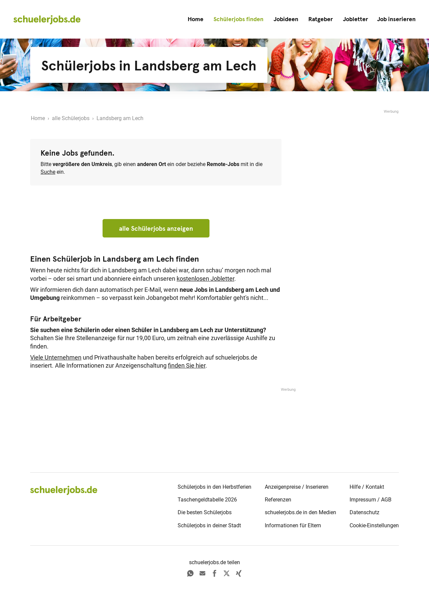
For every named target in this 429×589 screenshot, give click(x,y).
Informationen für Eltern (293, 525)
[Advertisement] (348, 215)
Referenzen (278, 499)
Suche (48, 172)
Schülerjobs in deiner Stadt (209, 525)
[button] (396, 19)
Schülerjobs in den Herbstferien (214, 487)
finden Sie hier (186, 365)
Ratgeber (320, 19)
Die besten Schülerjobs (205, 512)
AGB (386, 499)
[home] (46, 19)
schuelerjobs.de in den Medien (300, 512)
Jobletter (355, 19)
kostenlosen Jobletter (205, 278)
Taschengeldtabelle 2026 (207, 499)
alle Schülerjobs (70, 118)
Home (195, 19)
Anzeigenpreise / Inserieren (296, 487)
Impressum (363, 499)
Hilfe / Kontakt (367, 487)
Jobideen (285, 19)
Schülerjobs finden (238, 19)
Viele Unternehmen (55, 357)
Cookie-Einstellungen (374, 525)
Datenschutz (364, 512)
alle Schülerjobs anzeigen (156, 228)
